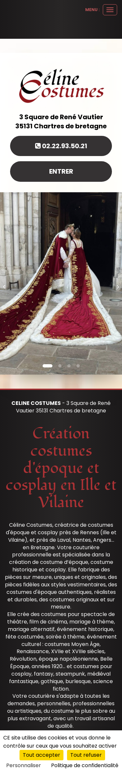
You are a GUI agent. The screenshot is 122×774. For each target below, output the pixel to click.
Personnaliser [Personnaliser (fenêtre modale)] (23, 765)
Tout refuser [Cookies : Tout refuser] (86, 755)
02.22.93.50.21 (61, 145)
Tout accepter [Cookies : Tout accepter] (41, 755)
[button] (6, 283)
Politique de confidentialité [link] (84, 765)
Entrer (61, 171)
